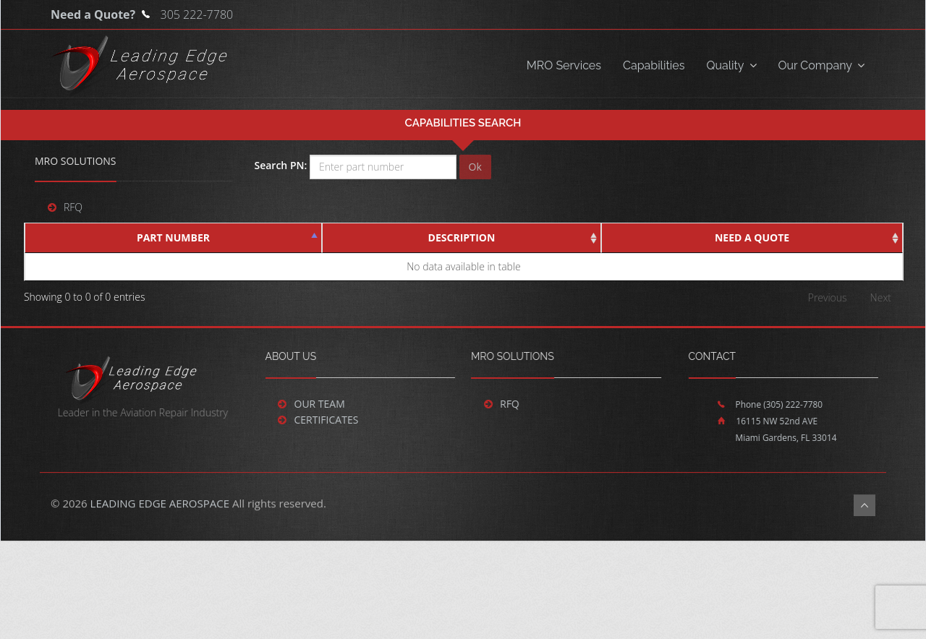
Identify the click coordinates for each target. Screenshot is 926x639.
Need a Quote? (94, 14)
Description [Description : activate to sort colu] (462, 237)
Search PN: (280, 165)
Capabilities (653, 65)
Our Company (821, 65)
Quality (731, 65)
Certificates (317, 419)
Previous (827, 297)
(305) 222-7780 (784, 404)
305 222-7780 (197, 14)
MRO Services (564, 65)
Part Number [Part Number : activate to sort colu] (173, 237)
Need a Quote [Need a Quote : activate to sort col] (752, 237)
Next (880, 297)
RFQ (73, 207)
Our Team (310, 404)
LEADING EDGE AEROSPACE (159, 512)
